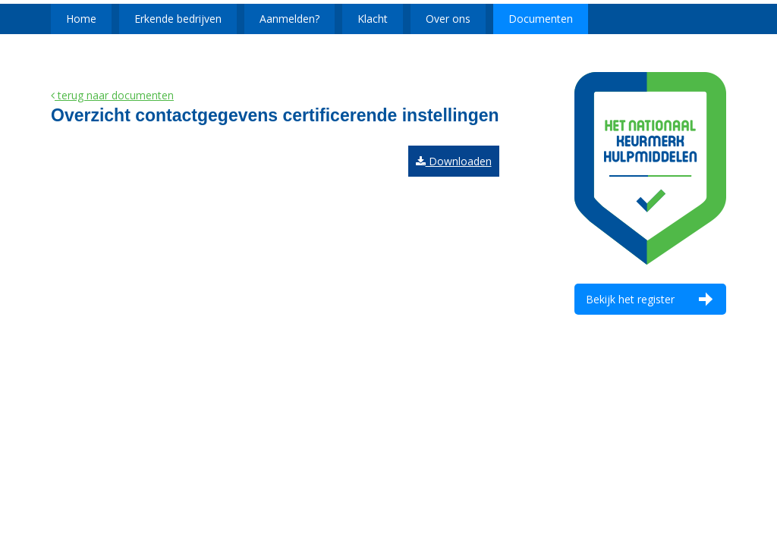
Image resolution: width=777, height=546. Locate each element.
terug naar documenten (112, 95)
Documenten (540, 18)
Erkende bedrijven (178, 18)
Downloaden (454, 161)
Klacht (372, 18)
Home (81, 18)
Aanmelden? (289, 18)
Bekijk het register (630, 299)
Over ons (448, 18)
